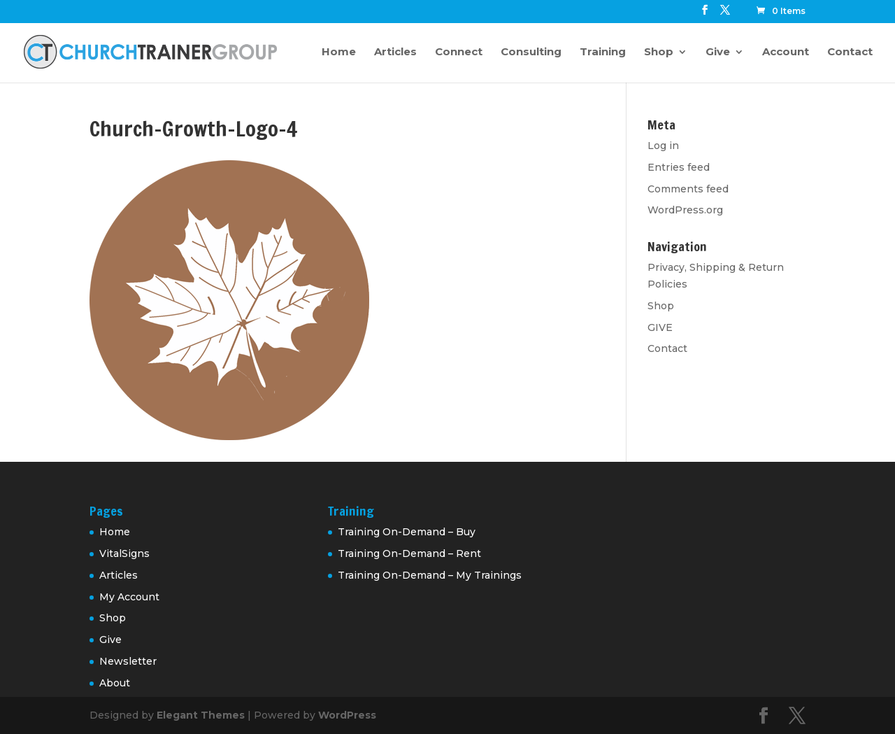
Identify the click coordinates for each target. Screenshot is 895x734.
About (114, 683)
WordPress (347, 715)
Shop (658, 52)
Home (339, 52)
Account (785, 52)
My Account (129, 597)
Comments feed (688, 189)
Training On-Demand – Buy (406, 531)
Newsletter (128, 661)
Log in (663, 145)
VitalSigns (124, 553)
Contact (850, 52)
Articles (395, 52)
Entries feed (678, 167)
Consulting (531, 52)
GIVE (660, 327)
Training (603, 52)
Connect (458, 52)
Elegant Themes (201, 715)
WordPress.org (685, 210)
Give (718, 52)
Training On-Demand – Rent (409, 553)
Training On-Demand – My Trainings (430, 575)
